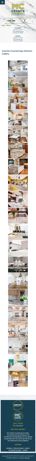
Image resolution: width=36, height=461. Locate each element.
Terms (22, 458)
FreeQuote (11, 20)
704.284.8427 (18, 29)
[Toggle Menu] (2, 2)
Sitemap (27, 458)
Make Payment (24, 20)
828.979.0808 (18, 38)
